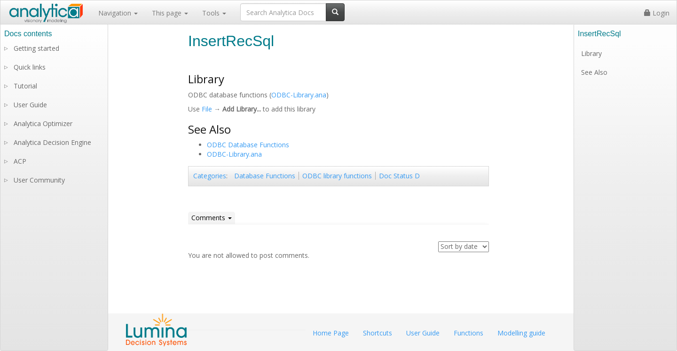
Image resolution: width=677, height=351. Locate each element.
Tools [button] (214, 12)
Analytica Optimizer (43, 123)
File (207, 108)
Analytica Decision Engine (52, 142)
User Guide (30, 104)
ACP (20, 161)
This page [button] (170, 12)
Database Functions (264, 175)
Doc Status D (399, 175)
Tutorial (25, 85)
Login (656, 12)
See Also (594, 72)
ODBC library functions (337, 175)
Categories (209, 175)
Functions (468, 332)
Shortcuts (377, 332)
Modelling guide (521, 332)
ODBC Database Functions (248, 144)
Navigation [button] (118, 12)
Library (591, 53)
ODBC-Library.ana (298, 94)
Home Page (331, 332)
